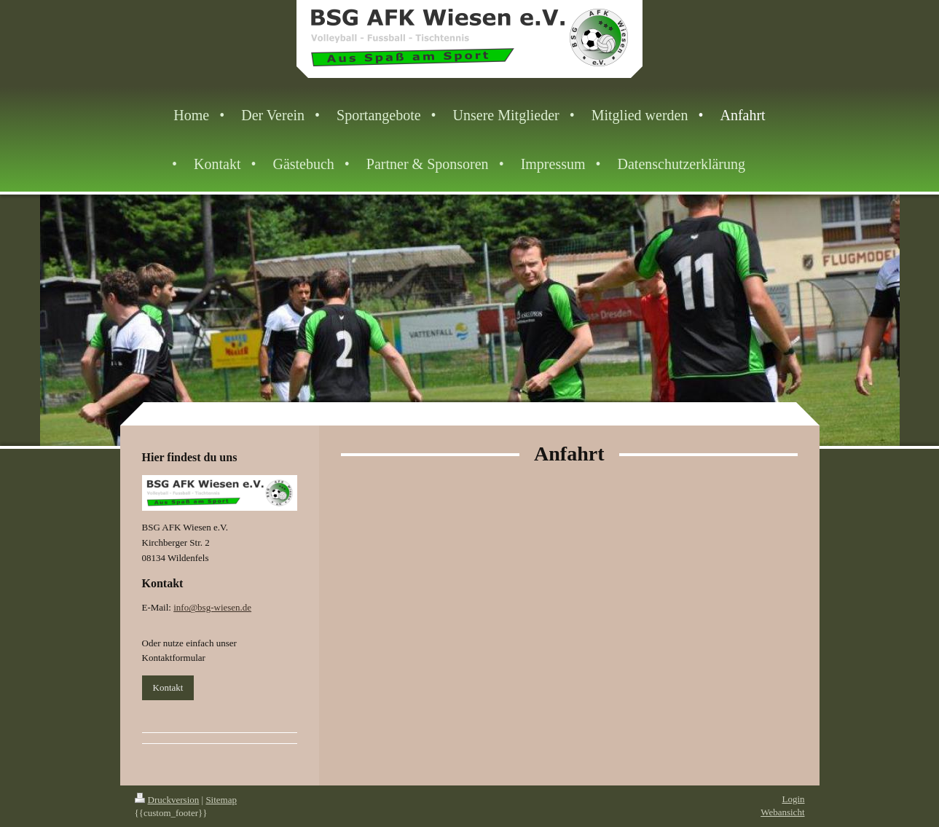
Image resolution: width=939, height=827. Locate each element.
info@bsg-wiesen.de (212, 607)
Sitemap (221, 799)
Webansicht (782, 812)
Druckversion (167, 799)
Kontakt (168, 687)
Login (793, 798)
